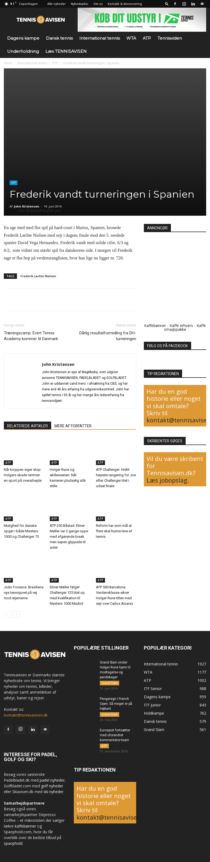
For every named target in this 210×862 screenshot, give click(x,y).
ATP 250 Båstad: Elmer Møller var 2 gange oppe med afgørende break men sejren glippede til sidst (69, 537)
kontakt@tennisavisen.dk (26, 715)
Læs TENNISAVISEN (66, 51)
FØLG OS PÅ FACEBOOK (167, 346)
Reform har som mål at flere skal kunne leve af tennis (114, 531)
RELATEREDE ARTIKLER (27, 426)
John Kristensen (26, 206)
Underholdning (23, 51)
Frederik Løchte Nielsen (38, 276)
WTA (131, 38)
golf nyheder (52, 785)
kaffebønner (25, 826)
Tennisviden (170, 38)
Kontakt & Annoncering (125, 3)
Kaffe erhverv (181, 325)
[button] (167, 4)
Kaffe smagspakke (185, 327)
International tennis (99, 38)
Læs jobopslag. (168, 480)
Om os (98, 3)
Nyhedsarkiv (79, 3)
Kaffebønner (155, 325)
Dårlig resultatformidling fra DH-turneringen (107, 336)
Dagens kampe (23, 38)
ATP (147, 38)
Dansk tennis (59, 38)
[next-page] (16, 614)
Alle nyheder (56, 3)
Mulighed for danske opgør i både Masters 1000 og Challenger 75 (21, 531)
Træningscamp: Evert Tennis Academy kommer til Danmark (31, 336)
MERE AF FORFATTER (73, 426)
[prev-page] (7, 614)
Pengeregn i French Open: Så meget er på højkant (116, 704)
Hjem (8, 63)
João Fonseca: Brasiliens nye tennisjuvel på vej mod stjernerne (23, 592)
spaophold (13, 843)
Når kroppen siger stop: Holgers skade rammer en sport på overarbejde (23, 474)
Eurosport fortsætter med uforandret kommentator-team (115, 736)
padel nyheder (52, 780)
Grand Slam (109, 683)
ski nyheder (53, 791)
